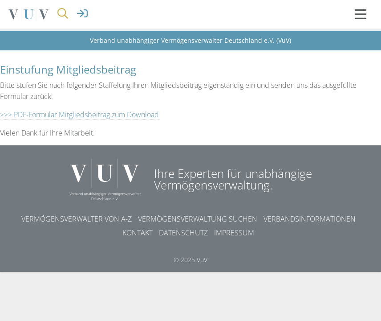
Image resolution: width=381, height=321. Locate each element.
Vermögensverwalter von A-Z (76, 219)
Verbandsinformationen (309, 219)
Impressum (234, 233)
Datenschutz (183, 233)
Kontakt (137, 233)
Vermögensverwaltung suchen (197, 219)
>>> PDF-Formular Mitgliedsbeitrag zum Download (79, 114)
